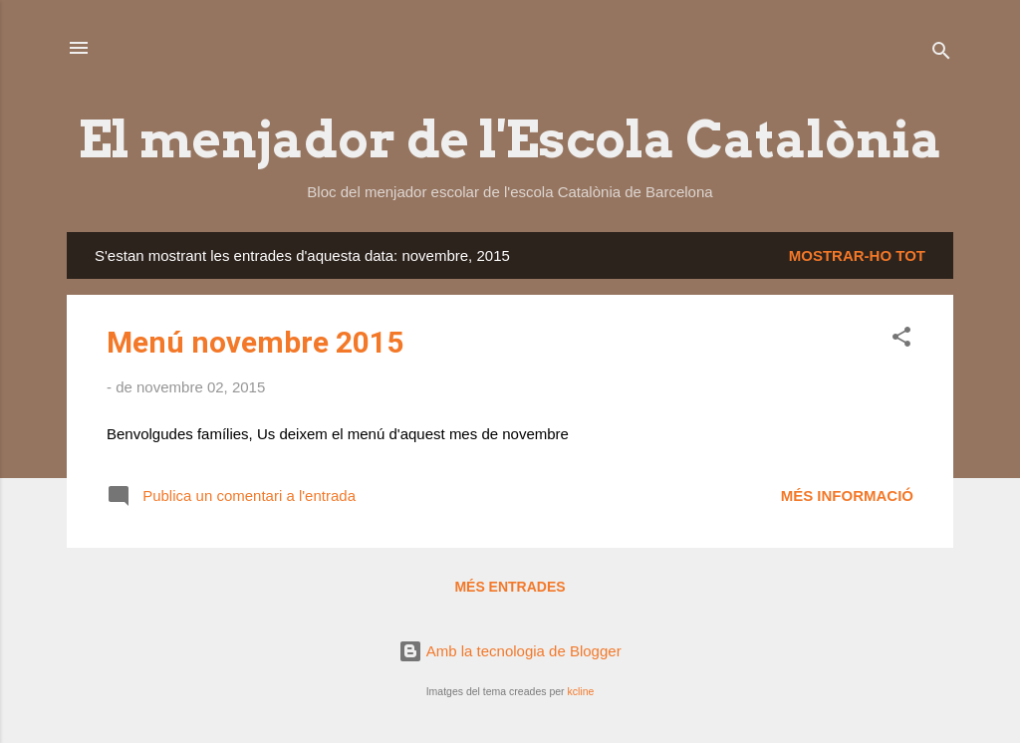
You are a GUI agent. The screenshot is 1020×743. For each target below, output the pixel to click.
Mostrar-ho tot (857, 255)
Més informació (847, 495)
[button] (901, 340)
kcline (580, 691)
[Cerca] (941, 54)
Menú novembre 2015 (255, 342)
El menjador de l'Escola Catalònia (510, 139)
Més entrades (509, 587)
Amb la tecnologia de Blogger (509, 650)
